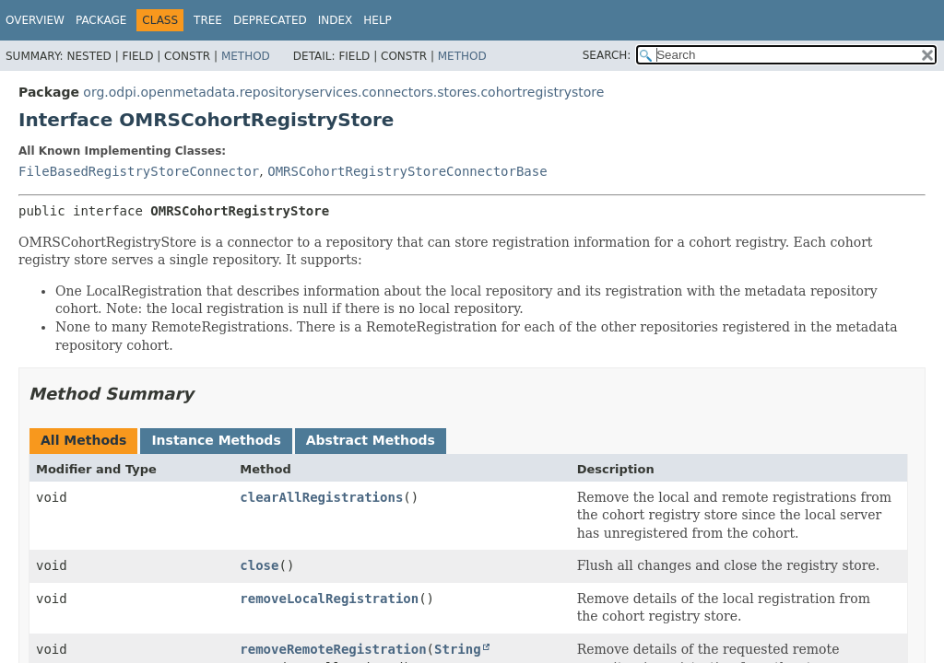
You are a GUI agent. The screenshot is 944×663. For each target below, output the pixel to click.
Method (245, 56)
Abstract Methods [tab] (370, 440)
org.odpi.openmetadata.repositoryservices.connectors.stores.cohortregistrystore (343, 92)
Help (377, 20)
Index (335, 20)
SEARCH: (607, 55)
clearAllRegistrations (321, 497)
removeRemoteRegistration (333, 649)
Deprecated (270, 20)
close (259, 565)
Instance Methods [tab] (215, 440)
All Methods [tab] (83, 440)
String (457, 649)
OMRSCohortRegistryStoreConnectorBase (407, 171)
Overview (35, 20)
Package (101, 20)
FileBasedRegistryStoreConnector (138, 171)
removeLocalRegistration (329, 598)
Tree (208, 20)
